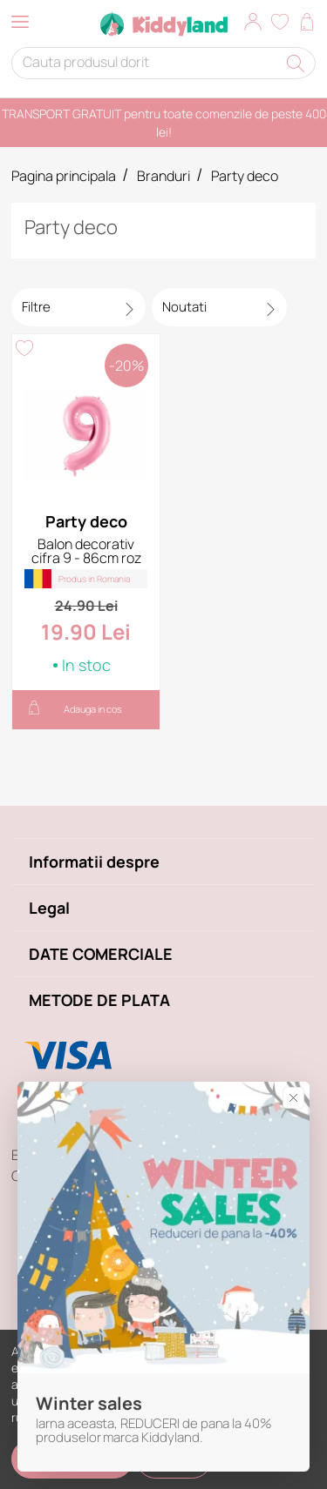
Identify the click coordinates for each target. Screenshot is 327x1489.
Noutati (184, 307)
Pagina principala (63, 175)
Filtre (36, 307)
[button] (253, 24)
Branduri (163, 175)
